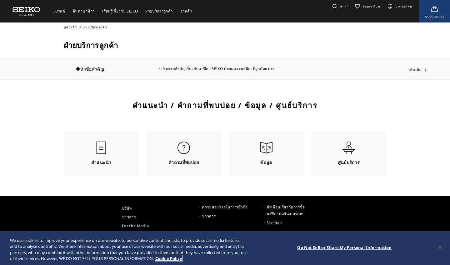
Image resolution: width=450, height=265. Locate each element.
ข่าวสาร (129, 217)
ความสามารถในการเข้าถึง (224, 207)
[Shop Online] (434, 11)
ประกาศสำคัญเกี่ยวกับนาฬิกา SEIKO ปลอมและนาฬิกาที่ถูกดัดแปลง (218, 68)
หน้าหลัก (71, 27)
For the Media (135, 225)
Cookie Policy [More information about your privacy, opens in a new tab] (168, 261)
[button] (340, 6)
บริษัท (127, 208)
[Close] (440, 250)
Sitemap (274, 222)
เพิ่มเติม (415, 69)
